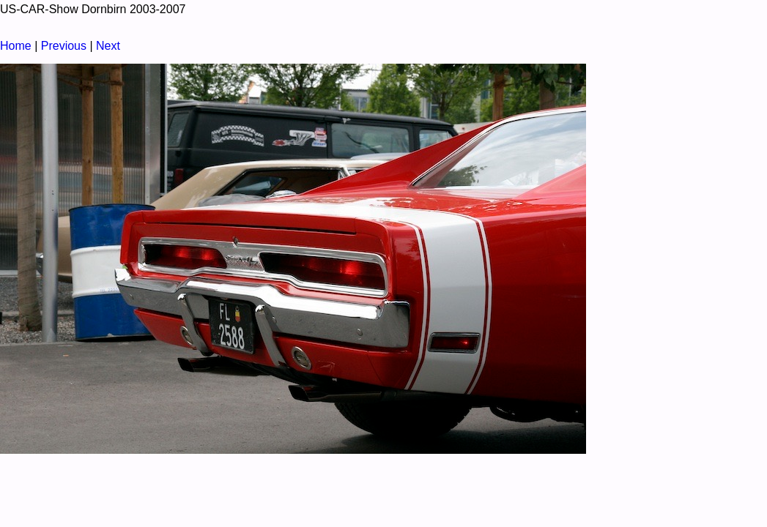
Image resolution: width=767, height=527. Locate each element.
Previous (63, 46)
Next (108, 46)
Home (16, 46)
